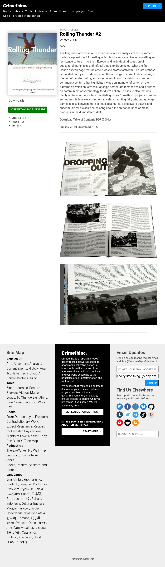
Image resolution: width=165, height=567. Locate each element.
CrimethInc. (15, 5)
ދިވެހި (35, 532)
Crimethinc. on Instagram (135, 406)
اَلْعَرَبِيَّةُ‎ (35, 518)
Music (34, 393)
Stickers (12, 393)
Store (53, 11)
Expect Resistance (19, 426)
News (15, 373)
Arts (9, 364)
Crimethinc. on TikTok (143, 414)
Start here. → (92, 431)
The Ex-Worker (16, 450)
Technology (29, 373)
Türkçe (23, 508)
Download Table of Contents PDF (80, 119)
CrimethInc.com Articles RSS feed (135, 422)
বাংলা (10, 523)
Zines (10, 388)
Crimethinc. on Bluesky (143, 406)
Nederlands (14, 513)
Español (23, 479)
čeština (27, 503)
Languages (78, 11)
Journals (22, 388)
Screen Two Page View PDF (27, 109)
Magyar (11, 508)
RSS (20, 359)
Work (34, 421)
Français (25, 484)
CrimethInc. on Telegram (135, 414)
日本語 (36, 494)
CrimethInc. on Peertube (151, 414)
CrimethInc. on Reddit (127, 422)
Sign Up (152, 383)
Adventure (21, 364)
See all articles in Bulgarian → (23, 15)
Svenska (21, 523)
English (11, 479)
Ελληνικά (13, 494)
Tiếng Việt (13, 532)
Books (7, 11)
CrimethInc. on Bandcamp (127, 414)
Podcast (12, 446)
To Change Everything (32, 397)
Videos (24, 393)
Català (26, 532)
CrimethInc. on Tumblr (119, 414)
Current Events (16, 368)
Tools (29, 11)
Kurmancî (25, 537)
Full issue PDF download (75, 127)
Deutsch (12, 484)
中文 (27, 499)
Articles (12, 359)
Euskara (38, 503)
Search (63, 11)
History (34, 368)
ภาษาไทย (13, 528)
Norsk (38, 537)
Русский (27, 489)
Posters (34, 388)
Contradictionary (18, 421)
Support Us (152, 6)
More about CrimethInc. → (84, 411)
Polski (38, 489)
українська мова (33, 528)
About (91, 11)
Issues (74, 29)
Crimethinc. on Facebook (127, 406)
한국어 (11, 518)
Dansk (33, 523)
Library (18, 11)
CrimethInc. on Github (151, 406)
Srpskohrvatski (34, 513)
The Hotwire (29, 455)
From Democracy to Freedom (27, 417)
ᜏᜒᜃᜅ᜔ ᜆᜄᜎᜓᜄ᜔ (17, 542)
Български (14, 499)
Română (23, 518)
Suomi (25, 494)
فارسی (34, 508)
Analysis (35, 364)
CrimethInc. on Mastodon (119, 406)
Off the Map (29, 441)
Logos (10, 397)
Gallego (11, 537)
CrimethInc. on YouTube (119, 422)
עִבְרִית (43, 523)
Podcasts (41, 11)
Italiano (36, 479)
